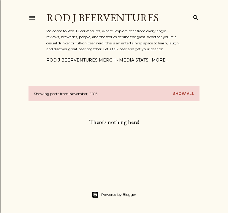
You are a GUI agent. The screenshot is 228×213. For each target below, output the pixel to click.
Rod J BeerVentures (102, 18)
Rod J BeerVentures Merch (81, 60)
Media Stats (133, 60)
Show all (183, 93)
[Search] (196, 16)
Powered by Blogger (114, 194)
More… (160, 60)
